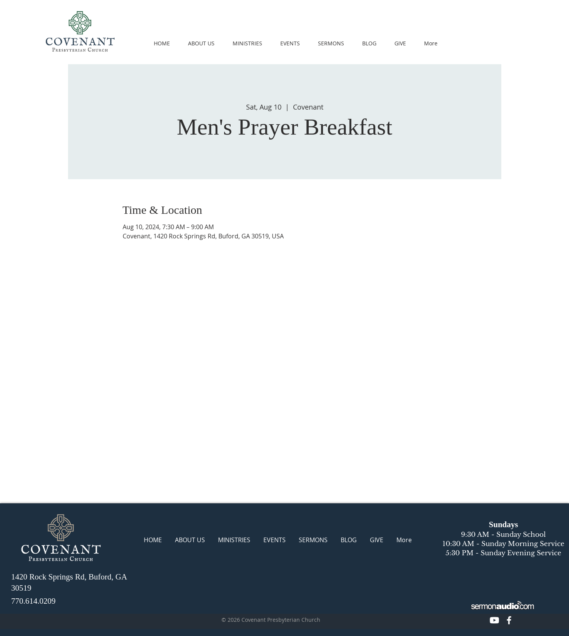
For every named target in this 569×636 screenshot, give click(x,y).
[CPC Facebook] (509, 620)
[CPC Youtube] (494, 620)
